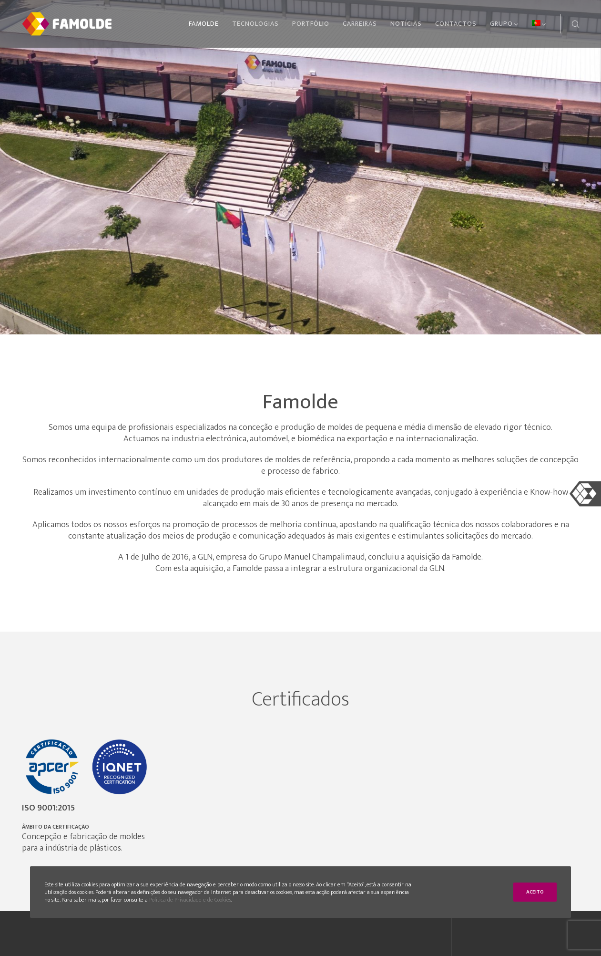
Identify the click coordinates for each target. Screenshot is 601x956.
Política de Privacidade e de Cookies (190, 899)
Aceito (535, 892)
